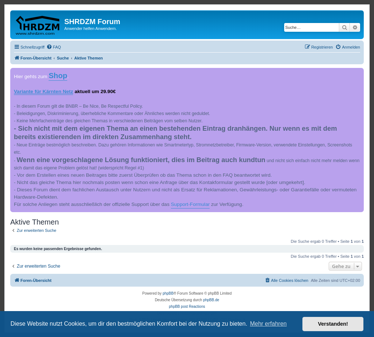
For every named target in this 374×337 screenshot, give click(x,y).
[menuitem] (53, 47)
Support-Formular (190, 204)
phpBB (168, 293)
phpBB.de (211, 300)
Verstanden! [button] (333, 324)
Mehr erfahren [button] (268, 324)
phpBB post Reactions (187, 307)
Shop (58, 76)
